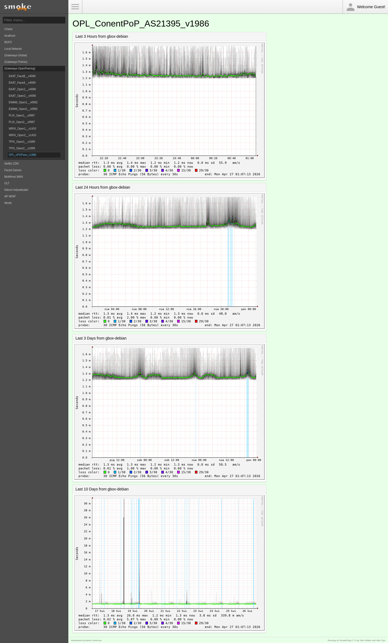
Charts (8, 29)
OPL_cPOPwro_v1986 (22, 154)
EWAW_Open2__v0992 (23, 108)
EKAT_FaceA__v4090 (22, 82)
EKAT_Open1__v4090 (22, 89)
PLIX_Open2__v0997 (22, 122)
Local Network (13, 48)
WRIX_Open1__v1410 (22, 128)
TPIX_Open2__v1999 (22, 148)
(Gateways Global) (15, 55)
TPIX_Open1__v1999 (22, 141)
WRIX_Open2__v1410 (22, 135)
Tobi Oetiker (366, 640)
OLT (7, 183)
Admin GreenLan (93, 640)
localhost (9, 35)
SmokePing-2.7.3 (348, 640)
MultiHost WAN (13, 176)
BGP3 (8, 42)
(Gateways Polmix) (15, 61)
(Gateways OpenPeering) (19, 68)
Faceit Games (12, 170)
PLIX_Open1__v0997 (22, 115)
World (7, 202)
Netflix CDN (11, 163)
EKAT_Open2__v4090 (22, 95)
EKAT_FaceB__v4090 (22, 76)
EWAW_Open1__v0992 (23, 102)
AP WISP (10, 196)
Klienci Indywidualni (16, 189)
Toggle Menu (75, 7)
